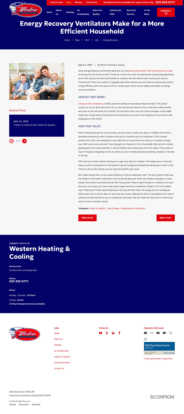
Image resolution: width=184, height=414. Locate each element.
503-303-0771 (165, 2)
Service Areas (56, 2)
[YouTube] (100, 332)
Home (57, 333)
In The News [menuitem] (147, 12)
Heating (57, 344)
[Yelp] (106, 332)
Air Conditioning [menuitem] (83, 12)
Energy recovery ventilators (90, 103)
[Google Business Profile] (113, 332)
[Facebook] (119, 332)
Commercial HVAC (62, 362)
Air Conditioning (61, 350)
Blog (69, 2)
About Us (58, 339)
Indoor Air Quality (98, 208)
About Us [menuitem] (59, 12)
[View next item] (24, 141)
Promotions (91, 2)
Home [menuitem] (49, 12)
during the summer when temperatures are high (150, 70)
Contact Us (59, 368)
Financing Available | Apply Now (158, 358)
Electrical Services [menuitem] (131, 12)
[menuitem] (12, 404)
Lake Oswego (113, 208)
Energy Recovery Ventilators (132, 208)
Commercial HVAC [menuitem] (115, 12)
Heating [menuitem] (70, 12)
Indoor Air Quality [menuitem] (97, 12)
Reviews (78, 2)
